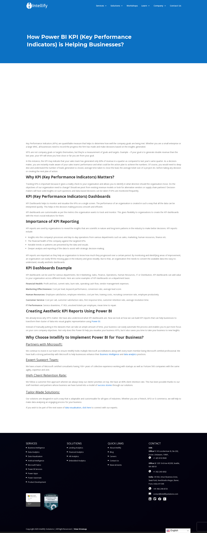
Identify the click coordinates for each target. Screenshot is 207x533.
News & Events (116, 465)
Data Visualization (35, 456)
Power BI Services (35, 469)
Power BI (96, 321)
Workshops (132, 6)
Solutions (115, 6)
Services (100, 6)
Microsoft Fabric (34, 465)
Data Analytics (33, 452)
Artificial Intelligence (36, 460)
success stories (105, 385)
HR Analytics (74, 456)
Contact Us (175, 6)
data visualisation (73, 407)
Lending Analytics (76, 448)
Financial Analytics (76, 452)
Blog (112, 452)
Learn (144, 6)
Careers (113, 456)
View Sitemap (80, 529)
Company (158, 6)
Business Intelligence (109, 354)
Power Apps (33, 473)
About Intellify (115, 448)
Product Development (37, 482)
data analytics (130, 354)
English (172, 530)
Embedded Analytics (77, 460)
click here (86, 407)
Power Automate (35, 478)
